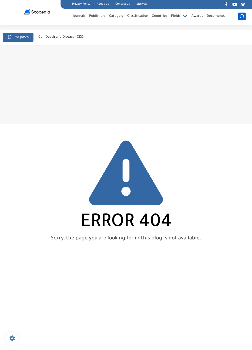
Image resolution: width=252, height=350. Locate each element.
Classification (137, 16)
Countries (159, 16)
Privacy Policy (81, 4)
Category (116, 16)
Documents (216, 16)
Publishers (97, 16)
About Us (103, 4)
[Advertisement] (126, 84)
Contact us (122, 4)
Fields (175, 16)
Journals (79, 16)
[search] (242, 16)
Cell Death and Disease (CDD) (61, 37)
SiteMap (141, 4)
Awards (197, 16)
